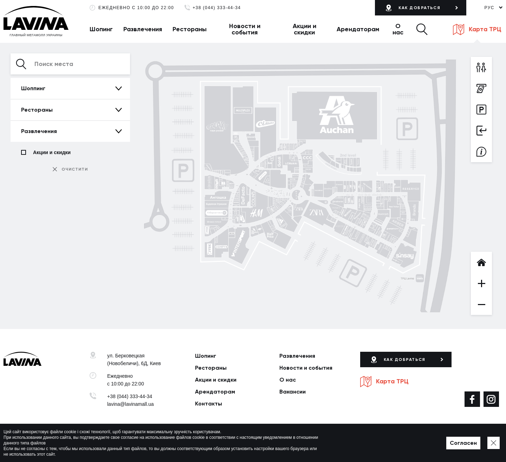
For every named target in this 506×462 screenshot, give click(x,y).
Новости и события (244, 29)
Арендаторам (358, 29)
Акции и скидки (304, 29)
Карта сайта (239, 446)
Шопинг (101, 29)
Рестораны (190, 29)
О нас (398, 29)
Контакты (208, 403)
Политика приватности (198, 446)
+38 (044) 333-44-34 (217, 8)
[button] (421, 29)
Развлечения (142, 29)
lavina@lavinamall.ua (130, 404)
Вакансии (292, 391)
